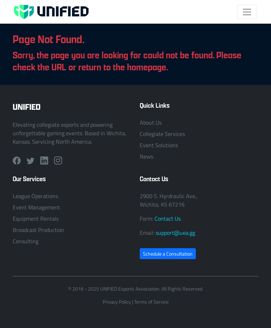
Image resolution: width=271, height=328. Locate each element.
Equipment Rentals (36, 218)
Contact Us (168, 218)
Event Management (36, 207)
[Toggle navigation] (247, 12)
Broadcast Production (38, 230)
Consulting (25, 241)
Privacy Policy (117, 301)
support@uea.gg (175, 233)
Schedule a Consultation (168, 253)
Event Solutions (159, 145)
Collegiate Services (162, 134)
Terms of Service (151, 301)
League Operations (35, 196)
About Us (151, 122)
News (146, 156)
